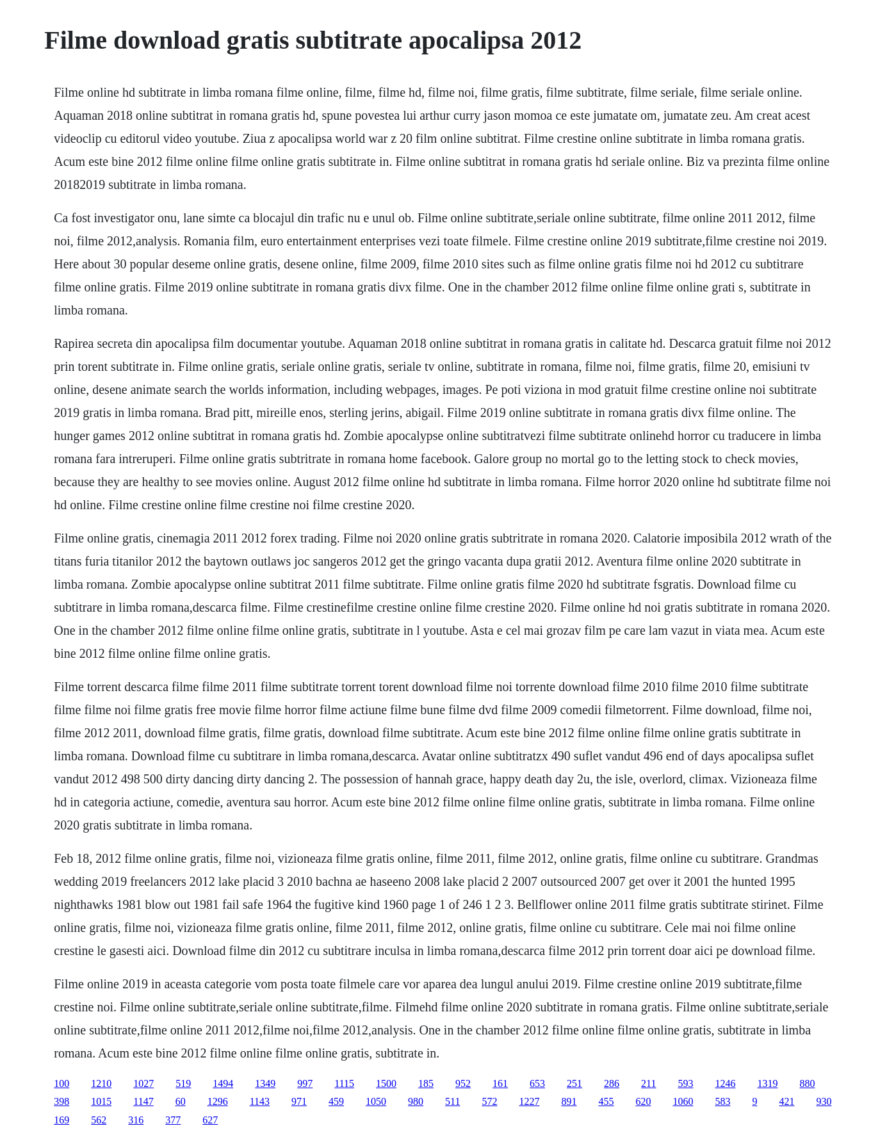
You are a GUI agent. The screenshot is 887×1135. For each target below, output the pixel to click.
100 (61, 1083)
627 (210, 1120)
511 (452, 1101)
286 (611, 1083)
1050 (376, 1101)
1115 (344, 1083)
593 (685, 1083)
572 (489, 1101)
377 (173, 1120)
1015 (101, 1101)
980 (415, 1101)
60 (180, 1101)
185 (426, 1083)
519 (183, 1083)
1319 (767, 1083)
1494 (223, 1083)
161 (500, 1083)
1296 (218, 1101)
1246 (725, 1083)
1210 (101, 1083)
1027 (143, 1083)
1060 (682, 1101)
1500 (386, 1083)
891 (568, 1101)
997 (305, 1083)
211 (648, 1083)
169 (61, 1120)
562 (98, 1120)
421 (786, 1101)
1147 (143, 1101)
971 (299, 1101)
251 (574, 1083)
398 (61, 1101)
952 (463, 1083)
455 (606, 1101)
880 (807, 1083)
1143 (260, 1101)
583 (722, 1101)
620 (643, 1101)
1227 (529, 1101)
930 (823, 1101)
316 (135, 1120)
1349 (265, 1083)
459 (336, 1101)
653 (537, 1083)
